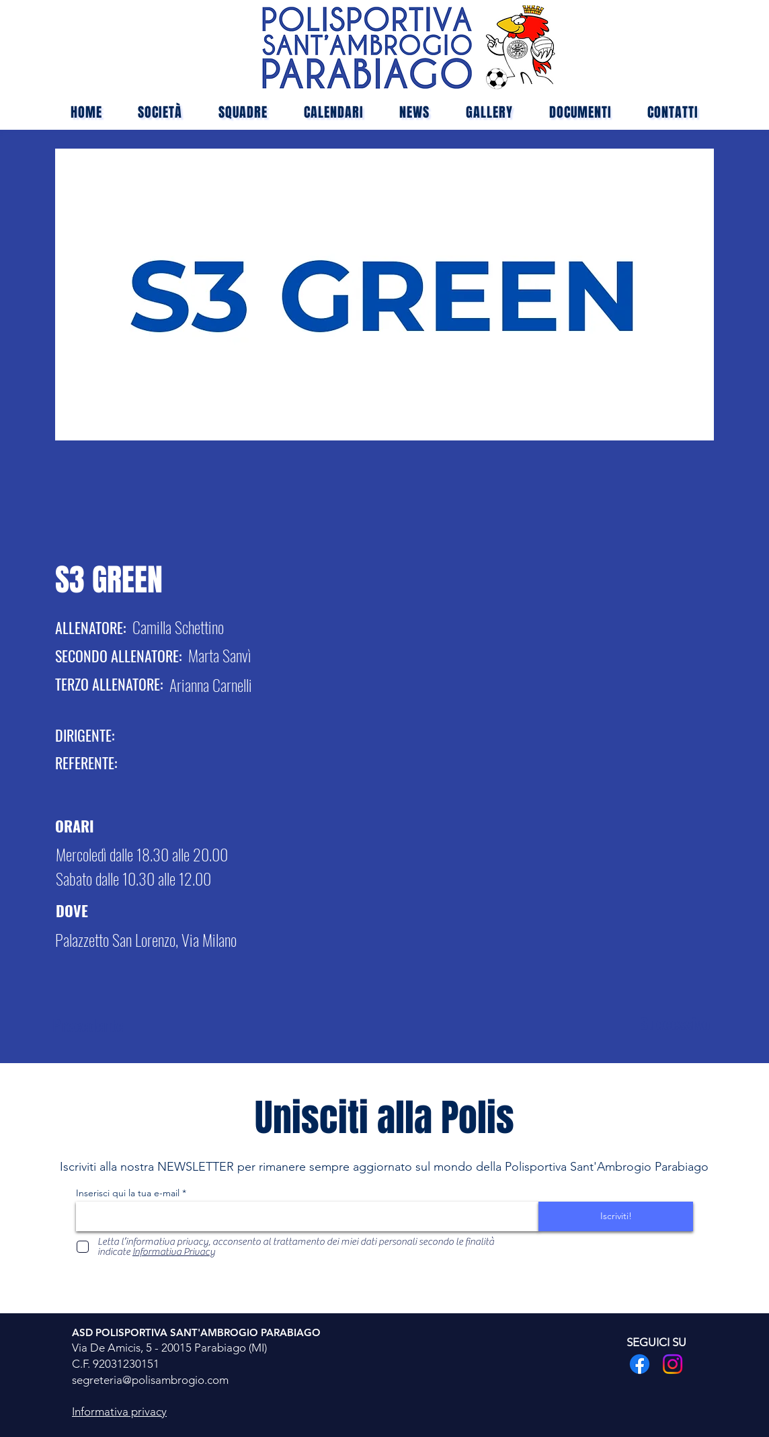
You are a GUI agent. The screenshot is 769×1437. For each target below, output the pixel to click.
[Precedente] (100, 1025)
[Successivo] (666, 1023)
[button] (243, 112)
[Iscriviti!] (615, 1216)
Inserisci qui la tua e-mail (127, 1193)
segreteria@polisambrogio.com (150, 1380)
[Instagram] (672, 1364)
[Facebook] (639, 1364)
